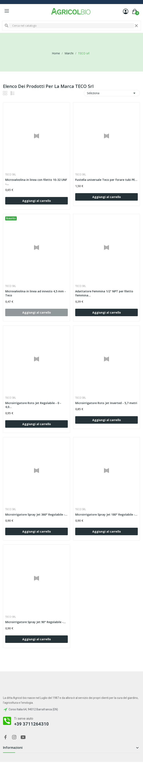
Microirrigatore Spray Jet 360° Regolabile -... (36, 514)
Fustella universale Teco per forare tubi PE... (106, 180)
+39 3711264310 (31, 724)
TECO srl (10, 174)
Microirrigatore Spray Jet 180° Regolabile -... (106, 514)
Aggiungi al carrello (36, 201)
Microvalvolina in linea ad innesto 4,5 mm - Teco (35, 293)
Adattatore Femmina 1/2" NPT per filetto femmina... (104, 293)
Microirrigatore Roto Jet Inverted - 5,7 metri (106, 403)
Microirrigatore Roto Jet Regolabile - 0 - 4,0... (33, 405)
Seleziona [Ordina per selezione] (112, 93)
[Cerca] (71, 25)
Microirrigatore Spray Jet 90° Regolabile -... (35, 622)
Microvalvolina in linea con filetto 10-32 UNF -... (36, 182)
